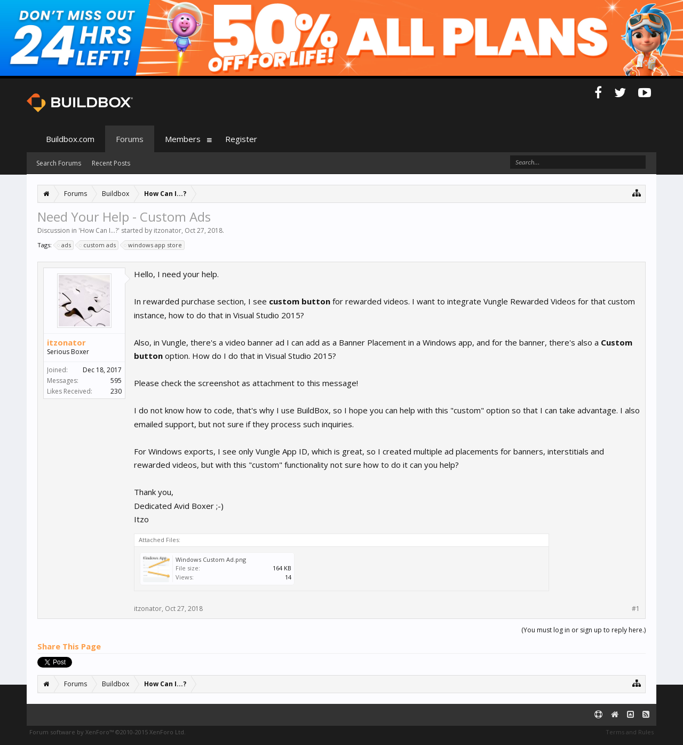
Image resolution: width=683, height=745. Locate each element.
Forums (130, 139)
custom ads (98, 245)
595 (116, 380)
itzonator (167, 230)
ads (64, 245)
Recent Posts (111, 163)
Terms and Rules (630, 732)
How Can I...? (99, 230)
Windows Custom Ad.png (211, 559)
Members (183, 139)
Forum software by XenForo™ (107, 732)
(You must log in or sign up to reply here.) (583, 629)
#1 (636, 609)
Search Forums (58, 163)
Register (241, 139)
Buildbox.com (70, 139)
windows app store (153, 245)
